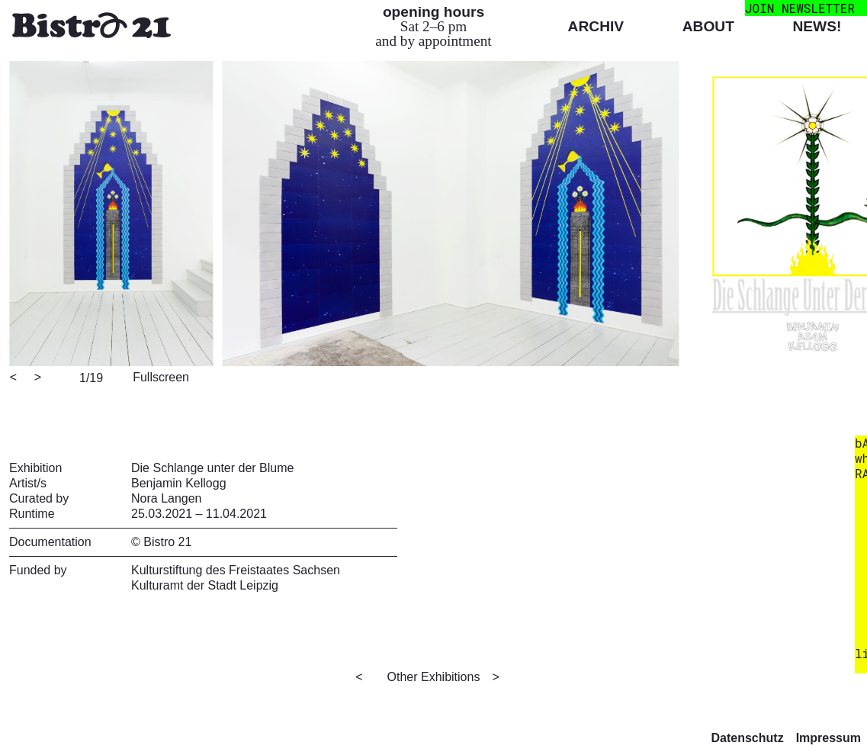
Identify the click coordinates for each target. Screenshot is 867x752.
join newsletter (800, 8)
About (708, 26)
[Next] (39, 378)
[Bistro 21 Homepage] (91, 27)
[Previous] (14, 378)
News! (816, 26)
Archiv (596, 26)
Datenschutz (747, 737)
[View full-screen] (158, 376)
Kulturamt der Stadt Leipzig (204, 585)
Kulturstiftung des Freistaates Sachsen (235, 570)
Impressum (828, 737)
